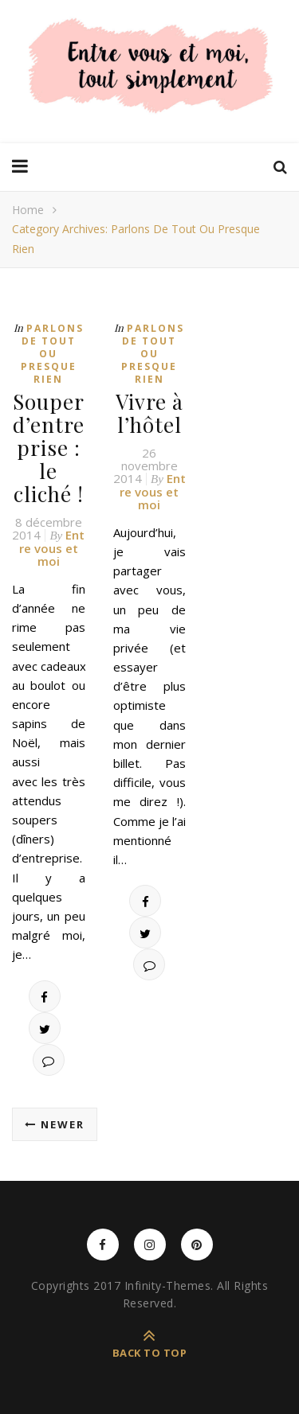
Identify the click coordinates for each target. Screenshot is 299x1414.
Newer (55, 1124)
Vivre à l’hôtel (149, 413)
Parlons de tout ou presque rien (52, 353)
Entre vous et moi (52, 548)
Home (28, 209)
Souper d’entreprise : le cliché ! (49, 448)
